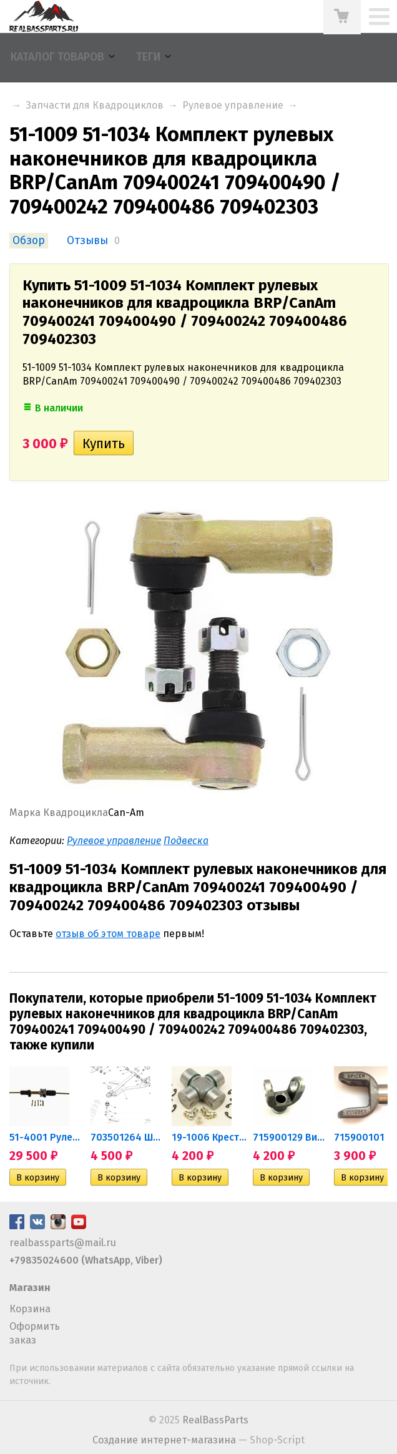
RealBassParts (215, 1420)
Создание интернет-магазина (164, 1440)
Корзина (30, 1309)
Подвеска (186, 841)
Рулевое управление (232, 105)
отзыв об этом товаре (108, 934)
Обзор (28, 240)
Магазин (30, 1288)
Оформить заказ (34, 1333)
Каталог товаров (57, 57)
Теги (148, 57)
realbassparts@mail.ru (62, 1243)
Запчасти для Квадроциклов (95, 105)
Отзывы (87, 240)
